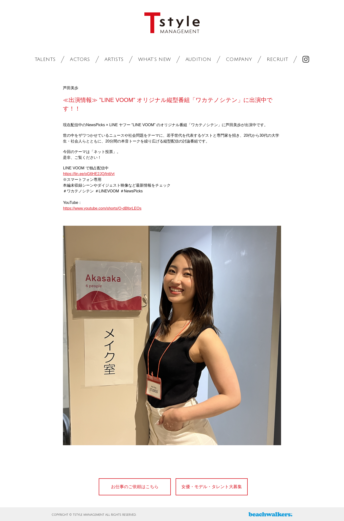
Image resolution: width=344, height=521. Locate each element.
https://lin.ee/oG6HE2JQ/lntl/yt (88, 174)
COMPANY (239, 59)
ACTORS (80, 59)
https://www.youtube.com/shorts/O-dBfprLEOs (102, 208)
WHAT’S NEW (154, 59)
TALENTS (45, 59)
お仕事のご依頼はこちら (135, 486)
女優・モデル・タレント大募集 (211, 486)
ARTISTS (114, 59)
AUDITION (198, 59)
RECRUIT (277, 59)
